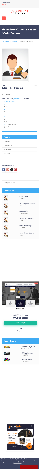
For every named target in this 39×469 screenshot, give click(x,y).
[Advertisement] (19, 261)
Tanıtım (7, 137)
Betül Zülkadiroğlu (25, 226)
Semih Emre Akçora (26, 233)
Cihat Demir (23, 196)
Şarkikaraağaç (18, 99)
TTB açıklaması (27, 353)
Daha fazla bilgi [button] (18, 463)
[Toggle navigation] (4, 18)
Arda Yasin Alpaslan (26, 218)
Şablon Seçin (20, 323)
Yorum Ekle (8, 145)
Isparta (14, 41)
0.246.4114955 (9, 102)
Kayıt (4, 4)
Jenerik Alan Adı (27, 359)
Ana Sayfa (5, 41)
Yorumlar (7, 141)
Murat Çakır (23, 211)
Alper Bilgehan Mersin (27, 204)
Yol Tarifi (7, 154)
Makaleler (7, 150)
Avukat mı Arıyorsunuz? (28, 347)
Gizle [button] (10, 467)
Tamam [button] (29, 467)
